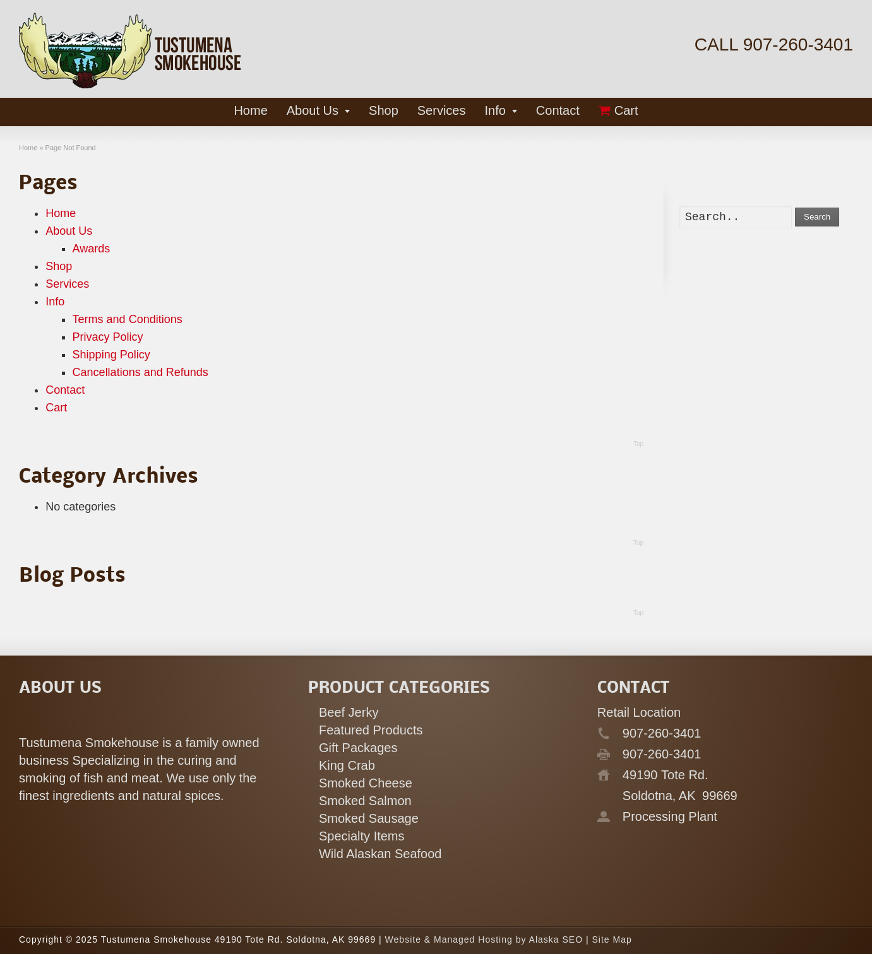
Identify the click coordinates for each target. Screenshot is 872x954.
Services (67, 284)
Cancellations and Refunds (140, 372)
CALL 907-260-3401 (774, 44)
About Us (68, 231)
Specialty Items (362, 836)
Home (60, 213)
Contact (65, 390)
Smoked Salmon (365, 801)
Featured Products (371, 730)
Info (54, 301)
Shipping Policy (111, 354)
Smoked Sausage (369, 818)
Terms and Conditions (127, 319)
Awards (91, 248)
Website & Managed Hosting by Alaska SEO (484, 939)
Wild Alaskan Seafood (380, 854)
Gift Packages (358, 748)
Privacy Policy (108, 337)
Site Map (611, 939)
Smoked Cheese (365, 783)
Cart (56, 407)
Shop (58, 266)
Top (638, 443)
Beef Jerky (348, 712)
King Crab (347, 765)
